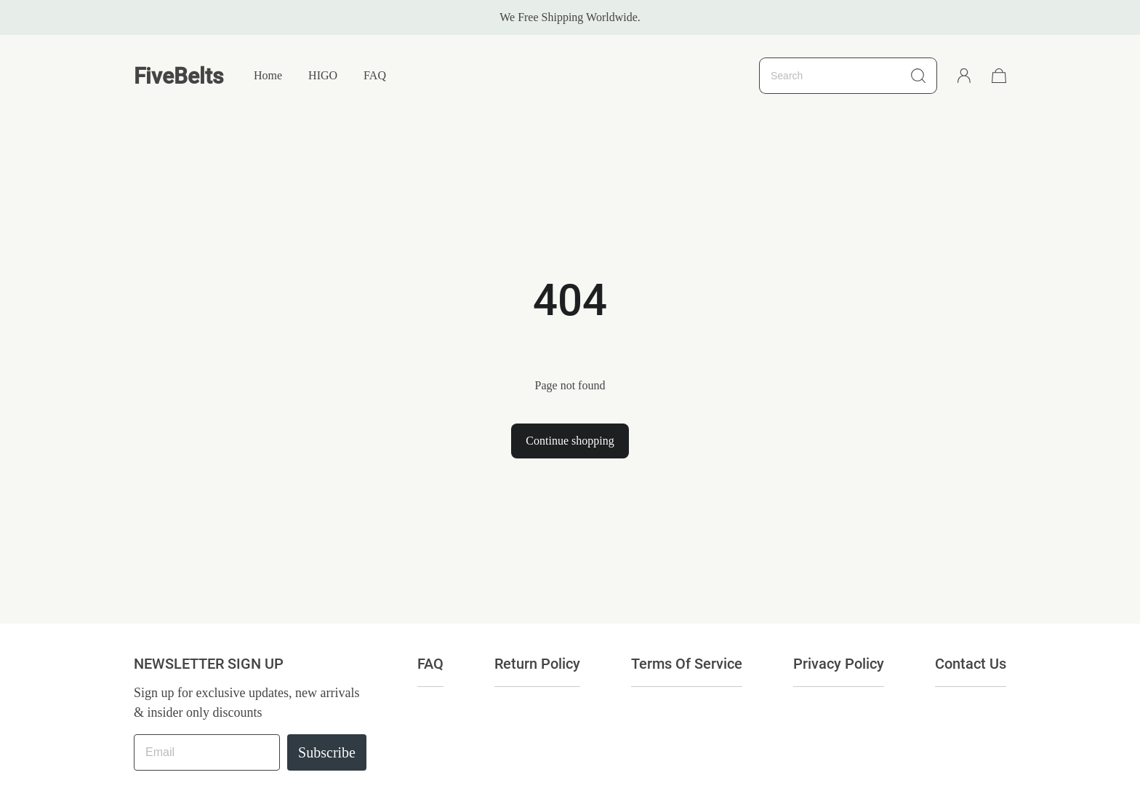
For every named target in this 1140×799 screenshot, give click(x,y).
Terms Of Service (686, 663)
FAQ (375, 75)
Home (268, 75)
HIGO (322, 75)
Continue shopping (570, 440)
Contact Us (970, 663)
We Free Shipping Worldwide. (570, 17)
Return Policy (537, 663)
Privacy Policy (838, 663)
